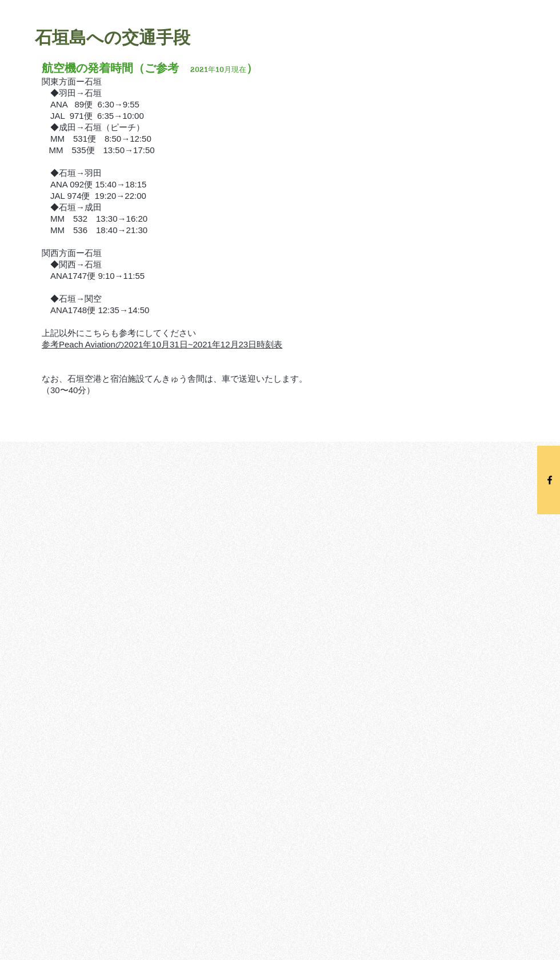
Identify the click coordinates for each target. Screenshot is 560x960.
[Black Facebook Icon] (549, 480)
